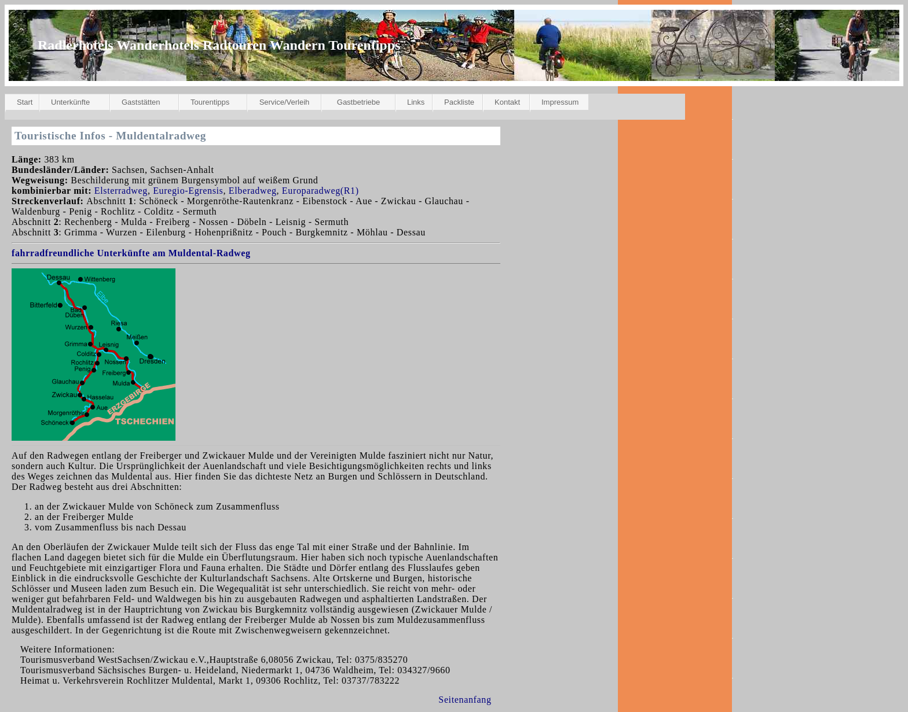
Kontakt (507, 102)
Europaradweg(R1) (320, 190)
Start (24, 102)
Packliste (459, 102)
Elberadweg (253, 190)
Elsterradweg (121, 190)
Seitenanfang (464, 699)
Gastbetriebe (358, 102)
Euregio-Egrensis (188, 190)
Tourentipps (210, 102)
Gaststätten (141, 102)
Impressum (560, 102)
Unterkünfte (70, 102)
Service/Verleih (284, 102)
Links (415, 102)
